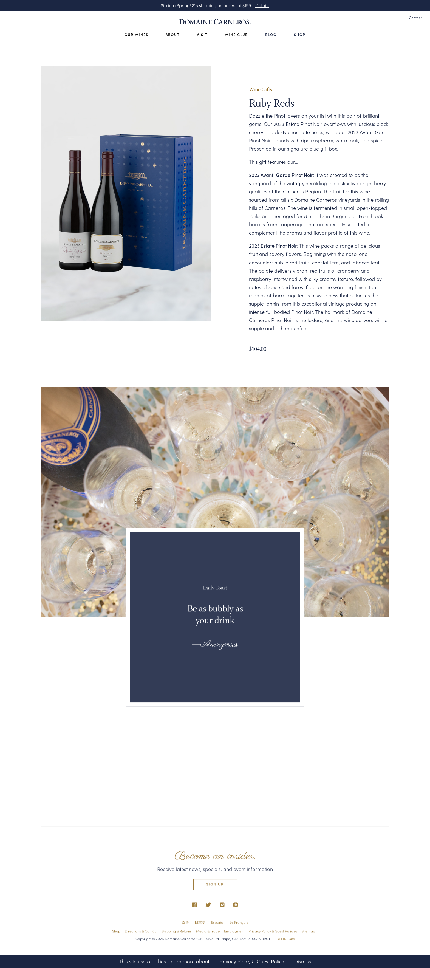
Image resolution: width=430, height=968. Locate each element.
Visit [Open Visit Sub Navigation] (202, 34)
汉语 (185, 924)
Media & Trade (208, 932)
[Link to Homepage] (215, 22)
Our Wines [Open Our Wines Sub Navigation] (136, 34)
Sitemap (308, 932)
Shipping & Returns (177, 932)
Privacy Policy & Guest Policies (272, 932)
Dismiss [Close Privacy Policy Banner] (302, 961)
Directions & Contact (141, 932)
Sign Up (215, 886)
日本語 (200, 924)
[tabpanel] (126, 193)
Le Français (239, 924)
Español (217, 924)
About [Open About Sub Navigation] (173, 34)
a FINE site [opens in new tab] (286, 940)
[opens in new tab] (194, 907)
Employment (234, 932)
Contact (415, 17)
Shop (116, 932)
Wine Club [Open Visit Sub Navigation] (236, 34)
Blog (271, 34)
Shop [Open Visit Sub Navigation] (299, 34)
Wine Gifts (260, 90)
